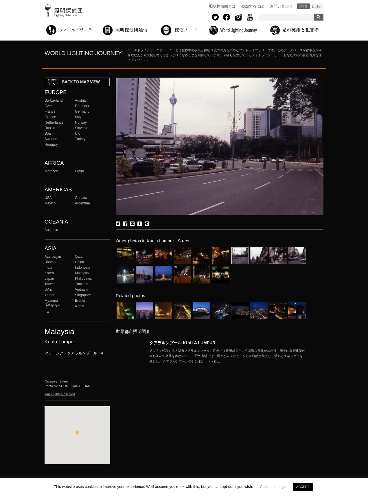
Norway (81, 122)
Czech (49, 106)
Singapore (83, 295)
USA (48, 198)
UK (77, 133)
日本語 (303, 6)
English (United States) (316, 6)
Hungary (51, 144)
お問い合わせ (281, 6)
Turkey (80, 139)
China (79, 262)
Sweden (51, 139)
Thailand (81, 284)
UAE (48, 290)
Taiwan (50, 284)
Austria (80, 100)
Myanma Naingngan (53, 303)
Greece (50, 117)
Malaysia (82, 273)
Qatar (79, 257)
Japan (49, 279)
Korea (49, 273)
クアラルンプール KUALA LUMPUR (182, 343)
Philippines (83, 279)
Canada (81, 198)
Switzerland (53, 100)
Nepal (79, 306)
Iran (48, 312)
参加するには (252, 6)
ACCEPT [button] (302, 486)
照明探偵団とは (222, 6)
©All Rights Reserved (60, 394)
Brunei (80, 301)
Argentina (82, 203)
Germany (82, 111)
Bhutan (50, 262)
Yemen (50, 295)
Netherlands (54, 122)
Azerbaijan (53, 257)
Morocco (51, 171)
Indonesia (82, 268)
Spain (49, 133)
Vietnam (81, 290)
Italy (78, 117)
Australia (51, 230)
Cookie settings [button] (273, 486)
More (227, 356)
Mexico (50, 203)
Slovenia (81, 128)
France (50, 111)
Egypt (79, 171)
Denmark (82, 106)
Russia (50, 128)
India (48, 268)
